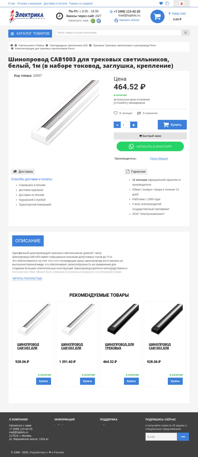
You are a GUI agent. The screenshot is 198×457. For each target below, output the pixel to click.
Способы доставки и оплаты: (32, 179)
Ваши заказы (109, 438)
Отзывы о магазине (29, 3)
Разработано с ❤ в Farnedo (47, 452)
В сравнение (147, 113)
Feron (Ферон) (159, 158)
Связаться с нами (112, 425)
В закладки (123, 113)
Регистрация (109, 434)
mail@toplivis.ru (129, 15)
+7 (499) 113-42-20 (125, 11)
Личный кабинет (111, 429)
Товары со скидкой (81, 3)
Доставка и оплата (55, 3)
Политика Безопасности (71, 442)
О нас (11, 3)
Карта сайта (109, 442)
